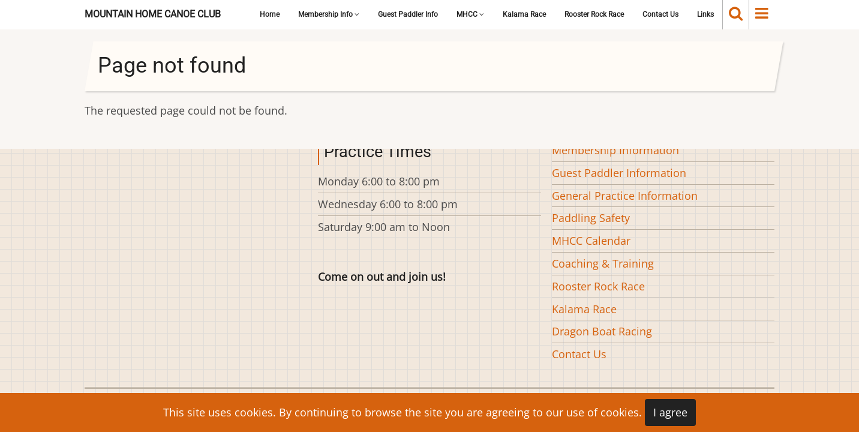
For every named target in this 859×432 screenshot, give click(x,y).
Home (270, 14)
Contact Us (660, 14)
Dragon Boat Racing (602, 331)
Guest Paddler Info (408, 14)
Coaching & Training (603, 263)
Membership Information (615, 150)
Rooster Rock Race (594, 14)
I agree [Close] (670, 412)
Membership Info (328, 14)
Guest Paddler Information (619, 173)
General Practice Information (625, 195)
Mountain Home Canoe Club (153, 14)
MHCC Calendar (591, 240)
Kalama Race (524, 14)
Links (705, 14)
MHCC (470, 14)
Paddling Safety (591, 218)
